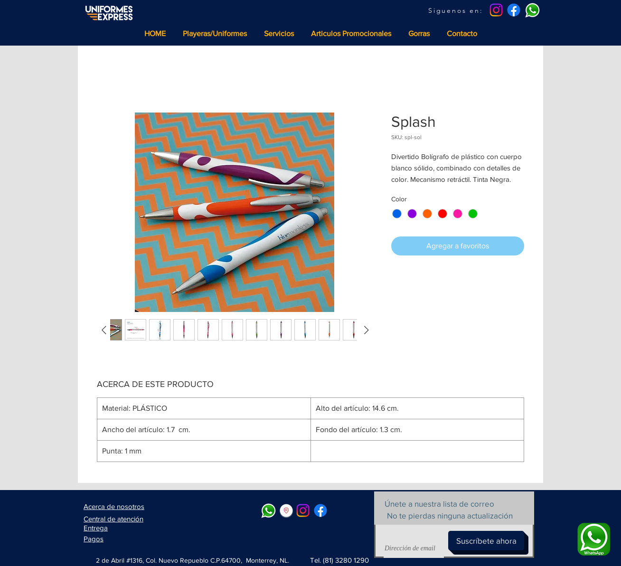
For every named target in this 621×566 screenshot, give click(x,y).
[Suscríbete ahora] (486, 540)
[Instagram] (496, 10)
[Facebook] (513, 10)
